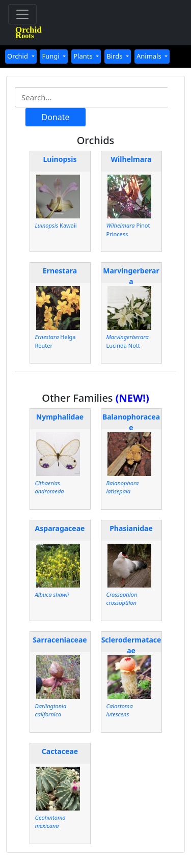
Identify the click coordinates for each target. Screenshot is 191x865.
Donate (55, 117)
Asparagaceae (60, 528)
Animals (150, 56)
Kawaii (56, 225)
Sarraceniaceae (60, 640)
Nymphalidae (60, 417)
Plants (83, 56)
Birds (115, 56)
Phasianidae (131, 528)
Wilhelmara (131, 159)
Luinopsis (59, 159)
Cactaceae (60, 751)
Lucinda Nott (127, 341)
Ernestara (60, 270)
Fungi (51, 56)
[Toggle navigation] (22, 14)
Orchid (18, 56)
